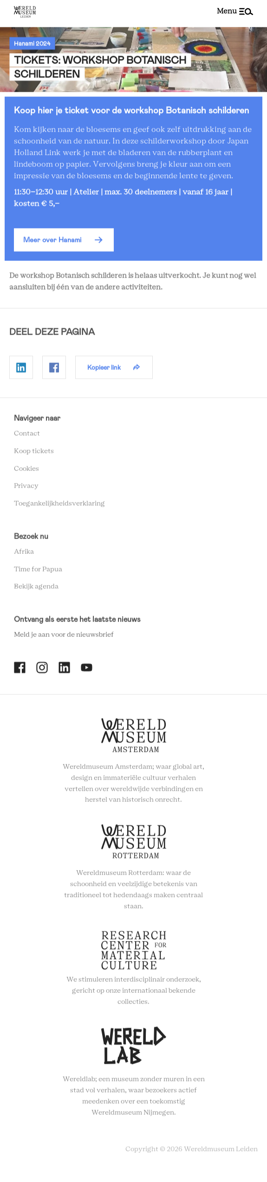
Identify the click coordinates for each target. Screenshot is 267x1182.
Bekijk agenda (36, 589)
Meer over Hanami (52, 242)
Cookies (26, 471)
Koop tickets (34, 453)
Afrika (24, 554)
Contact (27, 435)
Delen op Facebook (54, 369)
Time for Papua (38, 571)
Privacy (26, 488)
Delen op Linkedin (21, 369)
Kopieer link (104, 369)
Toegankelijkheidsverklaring (59, 505)
